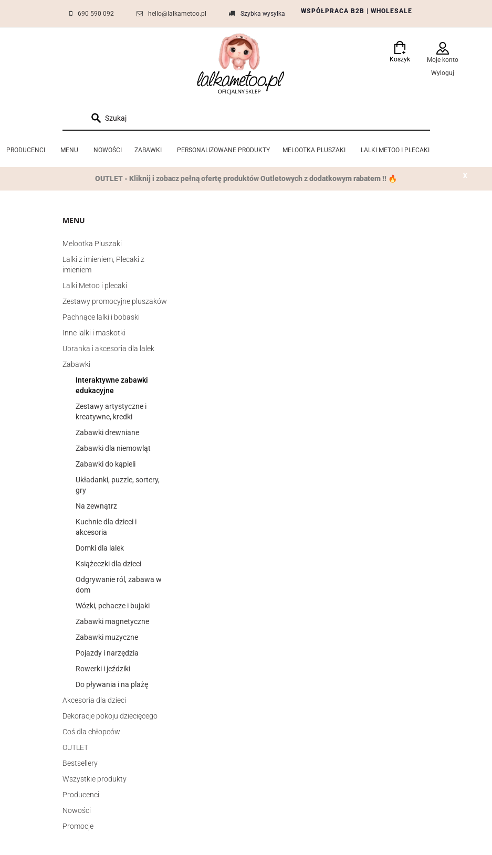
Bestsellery (80, 763)
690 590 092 (96, 13)
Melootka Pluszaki (92, 243)
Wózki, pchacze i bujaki (113, 605)
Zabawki (76, 364)
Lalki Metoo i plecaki (94, 285)
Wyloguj (442, 73)
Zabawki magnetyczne (112, 621)
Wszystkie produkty (94, 779)
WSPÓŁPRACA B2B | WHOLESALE (356, 11)
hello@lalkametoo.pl (177, 13)
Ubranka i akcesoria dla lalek (108, 348)
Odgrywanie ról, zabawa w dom (119, 584)
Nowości (76, 810)
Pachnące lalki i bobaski (101, 317)
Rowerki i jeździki (103, 668)
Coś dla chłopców (91, 731)
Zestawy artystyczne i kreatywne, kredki (111, 411)
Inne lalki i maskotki (93, 333)
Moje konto (442, 60)
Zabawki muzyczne (107, 637)
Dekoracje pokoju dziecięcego (110, 716)
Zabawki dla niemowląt (113, 448)
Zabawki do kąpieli (105, 464)
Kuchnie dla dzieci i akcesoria (106, 527)
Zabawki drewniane (107, 432)
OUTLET (75, 747)
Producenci (80, 794)
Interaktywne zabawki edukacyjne (112, 385)
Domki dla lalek (100, 548)
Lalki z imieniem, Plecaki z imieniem (103, 264)
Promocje (77, 826)
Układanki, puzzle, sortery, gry (118, 485)
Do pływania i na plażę (112, 684)
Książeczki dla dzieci (108, 564)
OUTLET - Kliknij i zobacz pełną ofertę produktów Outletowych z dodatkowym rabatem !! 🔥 (246, 178)
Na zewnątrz (96, 506)
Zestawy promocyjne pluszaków (114, 301)
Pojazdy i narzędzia (107, 653)
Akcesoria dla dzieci (94, 700)
